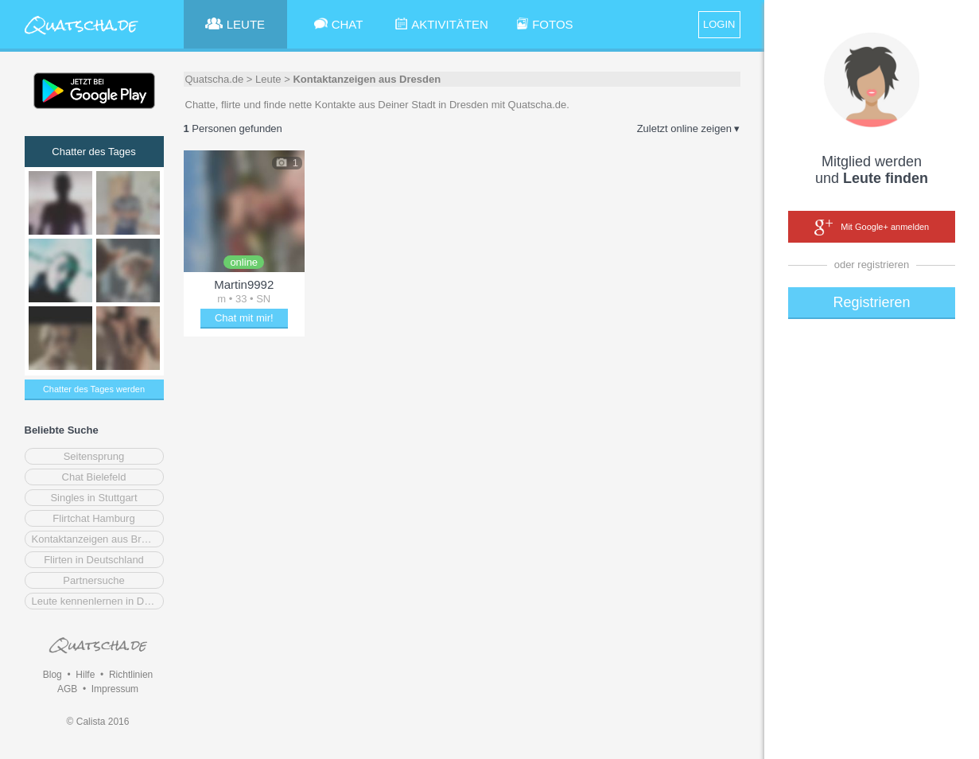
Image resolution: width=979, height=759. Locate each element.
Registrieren (871, 302)
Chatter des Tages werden (94, 389)
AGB (67, 689)
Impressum (114, 689)
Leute (268, 79)
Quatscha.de (214, 79)
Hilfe (85, 674)
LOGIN (719, 24)
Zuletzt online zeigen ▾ (688, 128)
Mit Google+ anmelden (871, 227)
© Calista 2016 (98, 721)
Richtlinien (131, 674)
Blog (52, 674)
